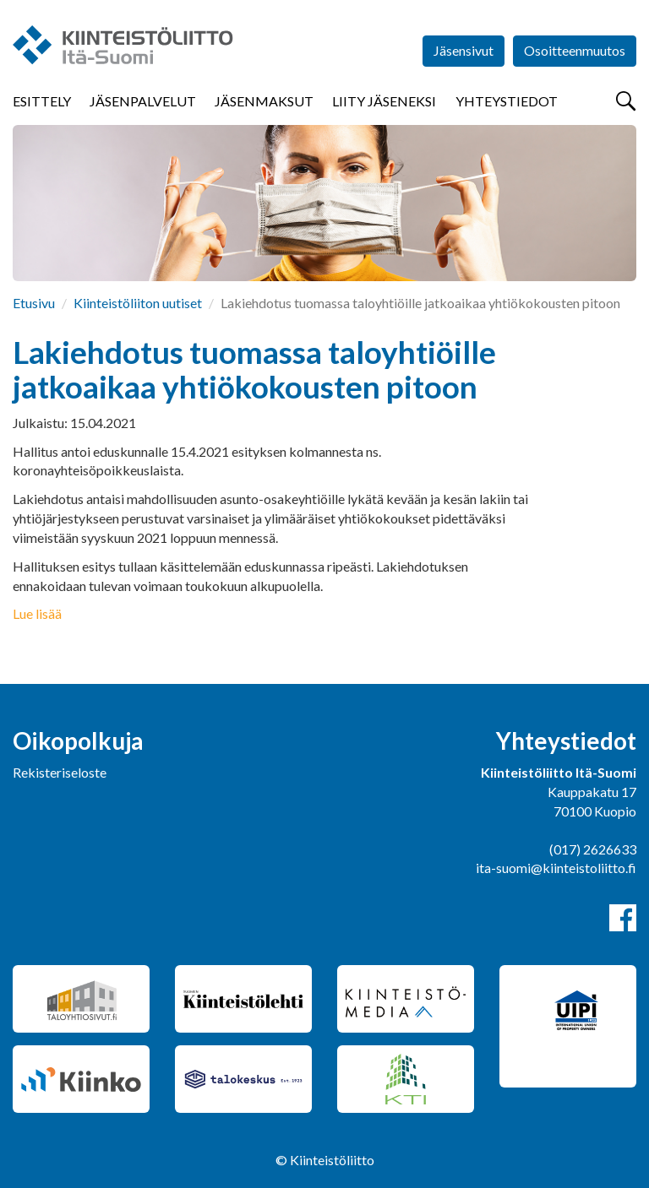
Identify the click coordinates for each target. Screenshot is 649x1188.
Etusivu (34, 303)
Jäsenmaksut (264, 101)
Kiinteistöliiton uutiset (138, 303)
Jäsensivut (464, 50)
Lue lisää (37, 613)
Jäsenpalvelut (143, 101)
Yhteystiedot (506, 101)
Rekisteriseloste (59, 772)
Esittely (42, 101)
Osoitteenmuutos (574, 50)
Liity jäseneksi (384, 101)
